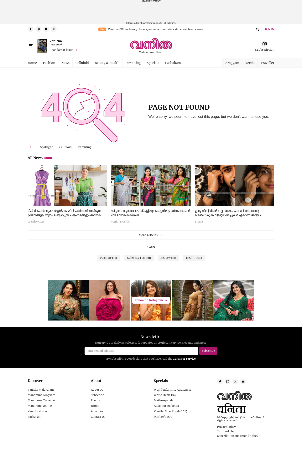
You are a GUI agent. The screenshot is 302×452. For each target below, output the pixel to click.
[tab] (31, 147)
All (32, 147)
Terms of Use (226, 431)
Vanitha (55, 41)
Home (32, 63)
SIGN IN (268, 29)
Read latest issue (61, 50)
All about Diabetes (166, 406)
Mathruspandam (165, 400)
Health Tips (194, 257)
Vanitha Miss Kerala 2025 (170, 411)
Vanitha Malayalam (41, 389)
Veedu (250, 63)
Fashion (49, 63)
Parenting (133, 63)
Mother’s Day (163, 417)
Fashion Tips (108, 257)
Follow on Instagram (149, 300)
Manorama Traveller (41, 400)
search (257, 29)
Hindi (160, 52)
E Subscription (264, 49)
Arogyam (232, 63)
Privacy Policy (226, 427)
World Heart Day (165, 395)
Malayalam (146, 52)
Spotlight (46, 147)
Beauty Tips (168, 257)
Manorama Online (40, 406)
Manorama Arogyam (41, 395)
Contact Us (98, 417)
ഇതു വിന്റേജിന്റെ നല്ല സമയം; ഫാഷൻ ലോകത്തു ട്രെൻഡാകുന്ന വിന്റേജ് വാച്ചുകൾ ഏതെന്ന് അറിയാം (228, 213)
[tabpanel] (151, 195)
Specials (153, 63)
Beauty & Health (107, 63)
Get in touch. (169, 23)
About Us (97, 389)
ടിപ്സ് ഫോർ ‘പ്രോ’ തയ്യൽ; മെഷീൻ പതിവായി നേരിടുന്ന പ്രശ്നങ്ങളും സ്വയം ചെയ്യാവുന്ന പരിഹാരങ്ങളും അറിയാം (65, 213)
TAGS (151, 247)
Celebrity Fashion (139, 257)
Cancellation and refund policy (237, 436)
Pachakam (173, 63)
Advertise (97, 411)
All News (40, 157)
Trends (199, 221)
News (65, 63)
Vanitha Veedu (37, 411)
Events (95, 400)
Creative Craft (36, 221)
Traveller (267, 63)
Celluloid (82, 63)
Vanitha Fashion (121, 221)
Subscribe (97, 395)
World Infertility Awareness (172, 389)
